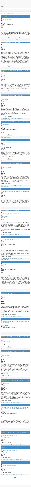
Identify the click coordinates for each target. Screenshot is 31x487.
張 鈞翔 (21, 191)
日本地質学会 (3, 144)
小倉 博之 (2, 239)
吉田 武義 (13, 339)
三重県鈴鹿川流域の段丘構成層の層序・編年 (13, 261)
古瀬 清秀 (10, 191)
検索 (1, 10)
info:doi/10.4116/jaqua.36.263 (5, 290)
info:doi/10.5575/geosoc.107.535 (6, 119)
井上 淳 (5, 19)
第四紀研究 (2, 169)
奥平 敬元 (7, 339)
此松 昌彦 (7, 239)
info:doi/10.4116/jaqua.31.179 (5, 259)
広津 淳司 (9, 142)
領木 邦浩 (24, 407)
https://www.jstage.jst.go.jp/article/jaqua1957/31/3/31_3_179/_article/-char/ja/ (12, 258)
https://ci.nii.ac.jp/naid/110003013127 (7, 160)
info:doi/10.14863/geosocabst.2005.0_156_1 (18, 459)
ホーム (2, 13)
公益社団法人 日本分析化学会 (5, 355)
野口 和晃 (14, 408)
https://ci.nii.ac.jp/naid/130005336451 (7, 444)
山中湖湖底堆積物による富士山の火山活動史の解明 (12, 42)
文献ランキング (3, 3)
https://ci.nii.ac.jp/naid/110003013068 (7, 402)
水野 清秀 (5, 213)
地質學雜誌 (2, 299)
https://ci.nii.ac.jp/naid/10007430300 (7, 234)
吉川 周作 (7, 19)
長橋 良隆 (7, 124)
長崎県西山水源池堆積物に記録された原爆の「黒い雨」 (15, 95)
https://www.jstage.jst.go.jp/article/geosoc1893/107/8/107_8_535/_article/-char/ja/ (13, 118)
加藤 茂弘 (7, 213)
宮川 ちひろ (13, 213)
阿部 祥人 (7, 191)
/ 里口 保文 (15, 321)
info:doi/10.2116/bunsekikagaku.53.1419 (18, 377)
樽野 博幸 (13, 191)
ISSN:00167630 (6, 22)
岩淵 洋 (14, 142)
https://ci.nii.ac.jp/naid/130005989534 (7, 459)
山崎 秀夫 (9, 19)
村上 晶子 (2, 19)
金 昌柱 (15, 191)
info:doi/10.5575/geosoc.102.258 (6, 137)
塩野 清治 (11, 407)
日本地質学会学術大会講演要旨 (5, 468)
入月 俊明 (11, 142)
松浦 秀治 (23, 191)
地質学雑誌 (2, 22)
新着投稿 (2, 6)
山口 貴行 (23, 408)
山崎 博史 (26, 321)
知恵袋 (9, 314)
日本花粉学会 (3, 75)
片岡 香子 (2, 264)
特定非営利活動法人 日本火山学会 (5, 341)
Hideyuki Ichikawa (7, 322)
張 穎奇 (19, 191)
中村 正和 (11, 408)
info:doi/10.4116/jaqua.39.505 (16, 234)
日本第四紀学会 (3, 241)
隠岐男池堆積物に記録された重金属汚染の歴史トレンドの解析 (14, 351)
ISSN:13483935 (12, 468)
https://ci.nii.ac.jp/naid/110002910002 (7, 377)
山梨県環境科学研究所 (4, 46)
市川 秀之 (3, 322)
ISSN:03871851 (8, 77)
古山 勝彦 (16, 407)
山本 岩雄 (21, 321)
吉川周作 (10, 450)
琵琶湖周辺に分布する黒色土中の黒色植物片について (15, 163)
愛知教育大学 (3, 193)
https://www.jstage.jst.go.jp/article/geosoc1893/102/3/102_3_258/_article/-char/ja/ (13, 136)
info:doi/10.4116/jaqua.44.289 (5, 186)
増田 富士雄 (2, 142)
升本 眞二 (8, 407)
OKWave (15, 37)
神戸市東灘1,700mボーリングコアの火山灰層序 (12, 210)
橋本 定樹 (18, 321)
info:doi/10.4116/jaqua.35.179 (5, 429)
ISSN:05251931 (10, 357)
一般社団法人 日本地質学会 (4, 99)
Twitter (20, 37)
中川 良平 (25, 191)
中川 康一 (22, 213)
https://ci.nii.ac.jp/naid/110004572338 (7, 474)
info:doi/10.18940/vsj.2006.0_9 (17, 348)
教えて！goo (10, 37)
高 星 (17, 191)
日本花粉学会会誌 (3, 77)
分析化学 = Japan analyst (4, 357)
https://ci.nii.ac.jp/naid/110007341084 (7, 92)
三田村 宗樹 (19, 213)
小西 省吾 (6, 408)
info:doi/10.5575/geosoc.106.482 (17, 160)
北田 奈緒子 (26, 407)
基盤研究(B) (2, 48)
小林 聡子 (5, 339)
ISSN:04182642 (6, 169)
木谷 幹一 (10, 239)
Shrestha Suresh (18, 408)
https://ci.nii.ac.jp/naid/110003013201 (7, 316)
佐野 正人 (18, 407)
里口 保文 (5, 124)
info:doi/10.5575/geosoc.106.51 (17, 402)
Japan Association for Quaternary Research (6, 167)
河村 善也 (2, 191)
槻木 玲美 (13, 321)
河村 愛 (28, 191)
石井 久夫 (16, 239)
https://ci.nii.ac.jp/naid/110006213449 (7, 348)
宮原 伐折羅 (5, 142)
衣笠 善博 (16, 213)
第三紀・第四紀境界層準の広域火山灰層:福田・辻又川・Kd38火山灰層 (17, 121)
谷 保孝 (21, 408)
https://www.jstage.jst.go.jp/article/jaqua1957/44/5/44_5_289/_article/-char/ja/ (12, 185)
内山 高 (8, 321)
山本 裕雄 (26, 408)
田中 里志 (23, 321)
